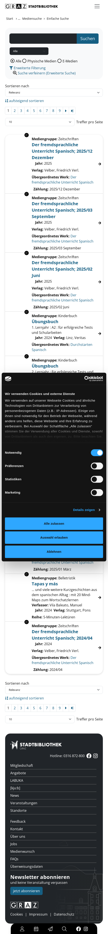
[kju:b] (15, 788)
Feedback (18, 821)
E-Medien (70, 61)
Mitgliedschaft (21, 765)
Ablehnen (54, 551)
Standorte (18, 810)
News (14, 795)
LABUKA (16, 780)
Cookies (16, 914)
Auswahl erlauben (54, 537)
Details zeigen (84, 510)
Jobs (13, 844)
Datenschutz (64, 914)
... (19, 18)
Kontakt (16, 829)
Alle (18, 61)
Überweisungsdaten (26, 866)
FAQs (14, 859)
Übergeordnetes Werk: (51, 177)
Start (9, 19)
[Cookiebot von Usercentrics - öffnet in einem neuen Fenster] (84, 378)
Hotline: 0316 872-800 (67, 755)
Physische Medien (41, 61)
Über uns (17, 836)
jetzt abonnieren (26, 891)
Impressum (38, 914)
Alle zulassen (54, 523)
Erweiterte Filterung (27, 68)
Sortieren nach (17, 86)
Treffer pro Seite (89, 122)
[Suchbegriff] (43, 38)
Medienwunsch (22, 851)
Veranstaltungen (23, 803)
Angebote (18, 773)
